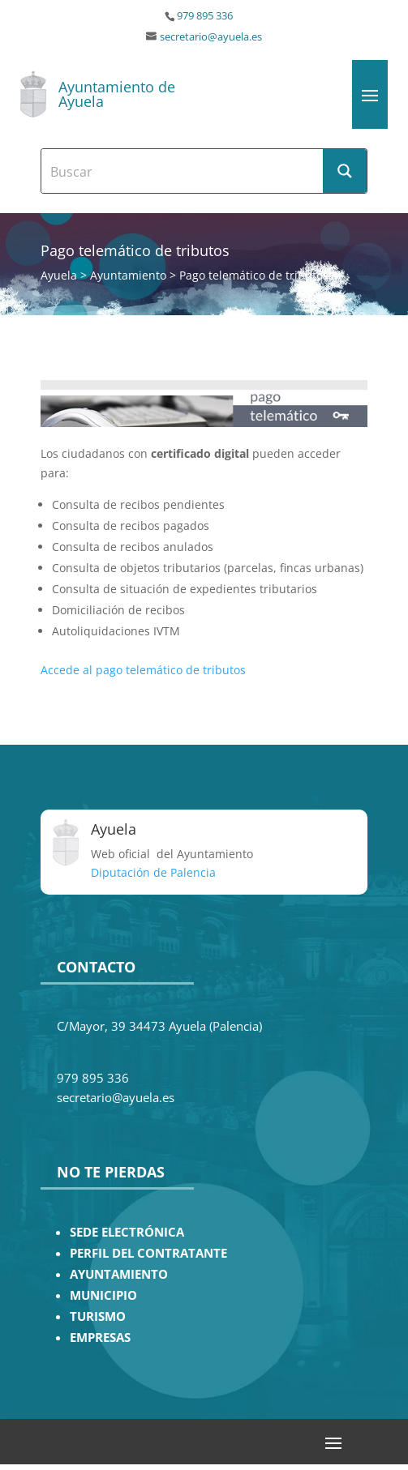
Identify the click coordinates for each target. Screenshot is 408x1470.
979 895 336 (205, 16)
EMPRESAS (100, 1337)
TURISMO (98, 1316)
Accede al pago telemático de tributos (143, 669)
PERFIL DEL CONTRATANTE (148, 1253)
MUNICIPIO (103, 1295)
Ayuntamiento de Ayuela (116, 94)
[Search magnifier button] (345, 171)
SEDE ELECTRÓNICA (127, 1232)
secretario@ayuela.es (211, 37)
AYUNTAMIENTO (119, 1274)
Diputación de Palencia (153, 872)
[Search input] (182, 171)
